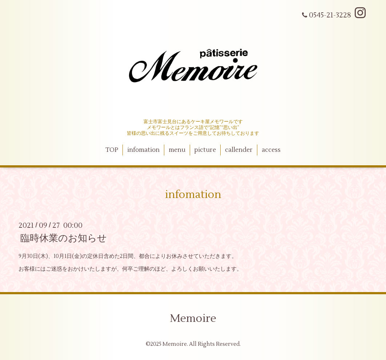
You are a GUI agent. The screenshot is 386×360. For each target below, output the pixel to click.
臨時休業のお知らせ (63, 238)
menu (177, 150)
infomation (143, 150)
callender (239, 150)
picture (205, 150)
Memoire (193, 318)
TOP (111, 150)
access (271, 150)
